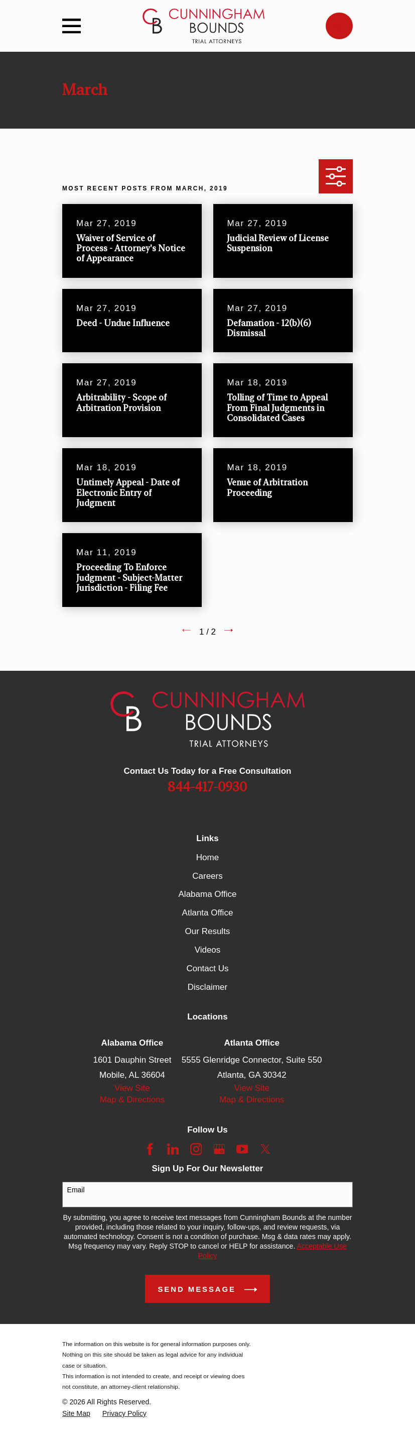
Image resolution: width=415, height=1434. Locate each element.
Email (76, 1190)
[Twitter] (265, 1149)
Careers (207, 876)
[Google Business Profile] (219, 1149)
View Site (132, 1088)
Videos (208, 950)
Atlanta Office (207, 912)
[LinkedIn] (173, 1149)
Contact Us (207, 968)
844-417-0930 (207, 787)
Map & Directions (132, 1099)
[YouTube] (242, 1149)
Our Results (207, 931)
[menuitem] (76, 1413)
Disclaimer (207, 987)
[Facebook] (150, 1149)
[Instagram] (196, 1149)
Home (207, 857)
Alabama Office (208, 894)
